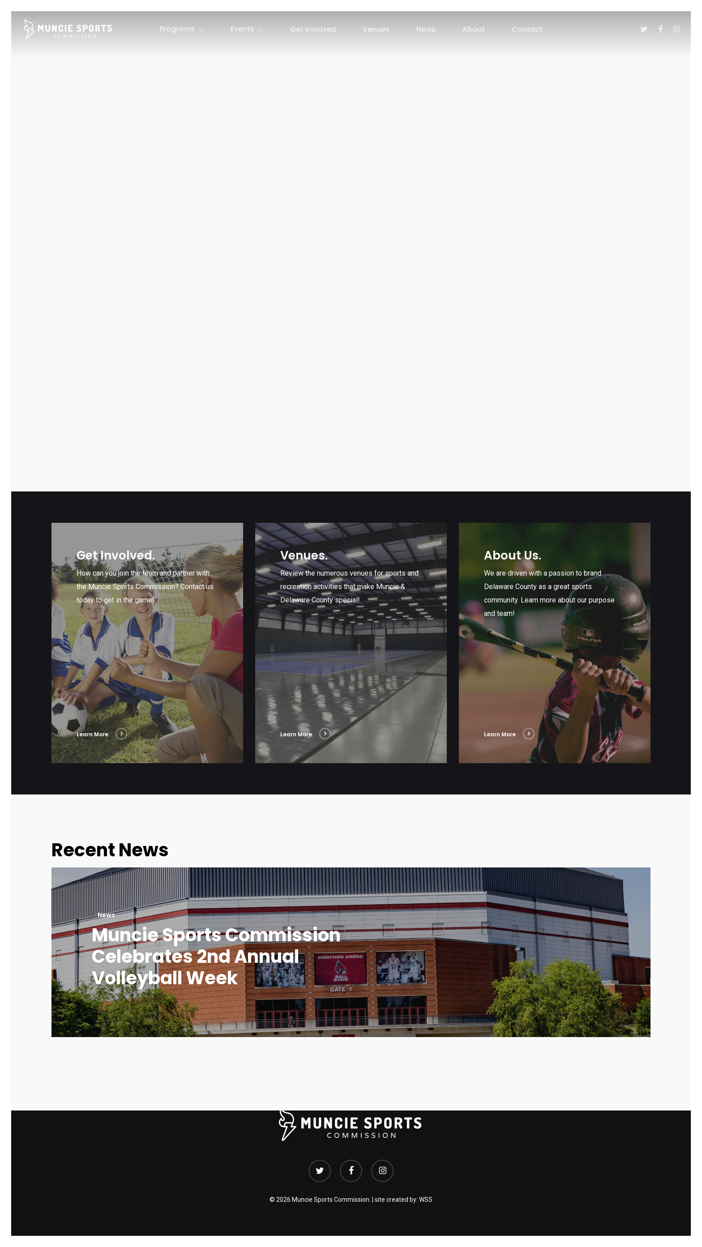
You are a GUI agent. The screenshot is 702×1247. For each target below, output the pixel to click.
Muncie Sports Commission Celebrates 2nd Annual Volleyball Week (216, 956)
